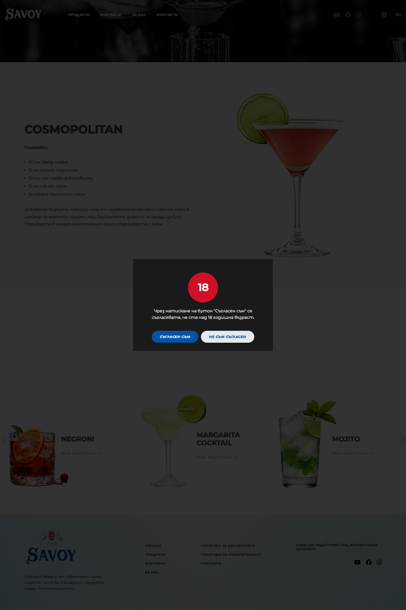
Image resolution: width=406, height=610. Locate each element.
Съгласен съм (175, 337)
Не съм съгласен (227, 337)
